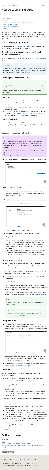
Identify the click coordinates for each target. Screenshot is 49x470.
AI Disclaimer (6, 463)
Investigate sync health (40, 294)
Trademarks (27, 465)
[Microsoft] (24, 2)
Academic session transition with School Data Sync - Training (16, 443)
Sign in (46, 2)
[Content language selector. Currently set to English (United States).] (9, 460)
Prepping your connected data (10, 24)
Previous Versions (15, 463)
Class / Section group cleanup (10, 20)
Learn (3, 5)
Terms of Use (20, 465)
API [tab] (8, 199)
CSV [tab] (4, 199)
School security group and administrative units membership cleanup (18, 22)
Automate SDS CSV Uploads (21, 315)
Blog (21, 463)
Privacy (33, 463)
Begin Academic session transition (10, 26)
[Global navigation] (1, 2)
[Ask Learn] (43, 5)
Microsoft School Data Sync (12, 5)
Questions (5, 28)
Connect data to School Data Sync (24, 365)
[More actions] (46, 5)
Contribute (27, 463)
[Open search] (42, 2)
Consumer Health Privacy (8, 465)
